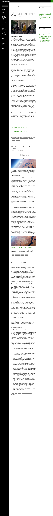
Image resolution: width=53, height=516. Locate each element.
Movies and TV (4, 34)
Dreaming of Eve (14, 137)
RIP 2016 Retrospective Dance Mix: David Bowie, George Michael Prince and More (45, 10)
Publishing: (3, 39)
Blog (14, 1)
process (13, 138)
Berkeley (3, 13)
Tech (2, 44)
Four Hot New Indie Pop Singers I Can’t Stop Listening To (44, 21)
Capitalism (3, 19)
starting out (22, 138)
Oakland (3, 35)
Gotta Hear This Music (5, 29)
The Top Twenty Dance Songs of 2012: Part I (44, 38)
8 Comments (20, 150)
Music (25, 1)
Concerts (3, 23)
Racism (3, 40)
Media (2, 33)
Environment (3, 27)
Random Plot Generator (19, 1)
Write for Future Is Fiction (41, 1)
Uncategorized (4, 45)
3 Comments (21, 264)
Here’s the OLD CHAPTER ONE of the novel (19, 131)
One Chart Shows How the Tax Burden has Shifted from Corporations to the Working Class (45, 14)
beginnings (31, 138)
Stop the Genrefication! (45, 31)
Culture (3, 24)
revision (17, 138)
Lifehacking (3, 32)
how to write (26, 137)
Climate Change (4, 22)
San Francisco (3, 43)
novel (31, 137)
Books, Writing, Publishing (16, 12)
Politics (48, 1)
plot (34, 137)
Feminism (3, 28)
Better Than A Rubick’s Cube (21, 147)
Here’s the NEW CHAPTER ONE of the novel (19, 127)
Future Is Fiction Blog (6, 1)
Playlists (3, 37)
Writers (22, 12)
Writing (25, 12)
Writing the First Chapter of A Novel (23, 15)
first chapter (21, 137)
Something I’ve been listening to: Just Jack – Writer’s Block (21, 247)
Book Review (3, 16)
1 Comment (20, 17)
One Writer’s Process (21, 263)
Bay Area (3, 12)
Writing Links (31, 1)
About (35, 1)
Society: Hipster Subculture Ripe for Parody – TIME (44, 42)
